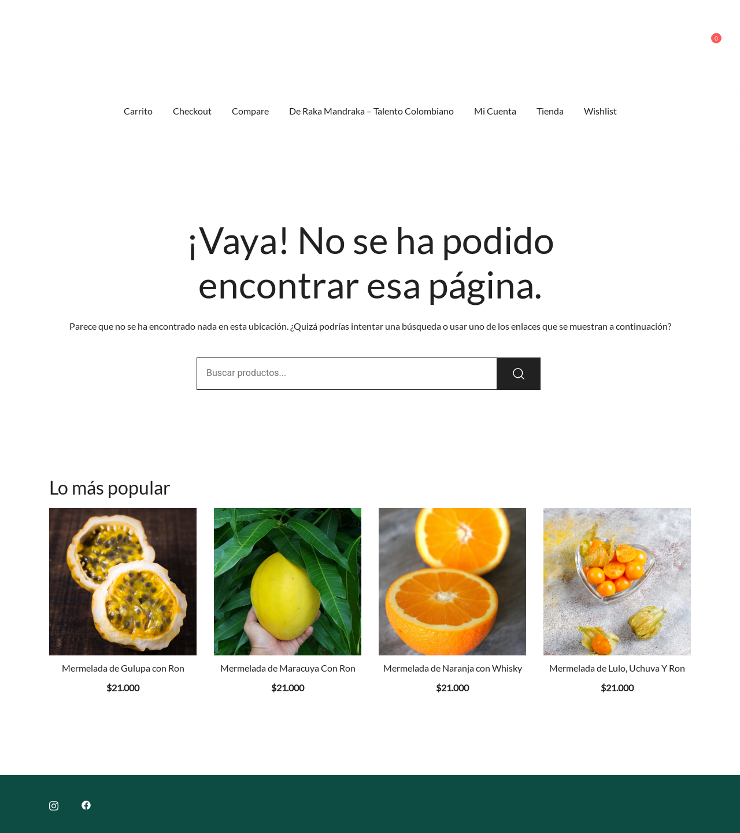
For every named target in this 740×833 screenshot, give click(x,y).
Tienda (550, 110)
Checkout (192, 110)
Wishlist (600, 110)
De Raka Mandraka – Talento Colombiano (371, 110)
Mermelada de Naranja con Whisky (452, 667)
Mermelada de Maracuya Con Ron (288, 667)
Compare (250, 110)
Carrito (138, 110)
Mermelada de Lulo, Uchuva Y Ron (617, 667)
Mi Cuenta (495, 110)
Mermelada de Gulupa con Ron (123, 667)
